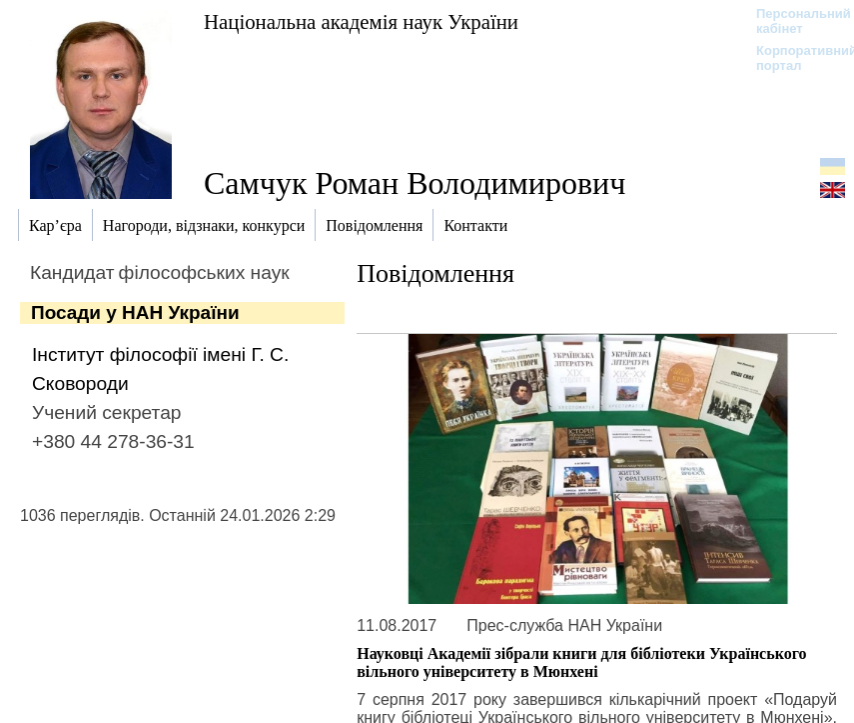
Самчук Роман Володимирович (414, 183)
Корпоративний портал (793, 58)
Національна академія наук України (361, 21)
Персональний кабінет (793, 21)
